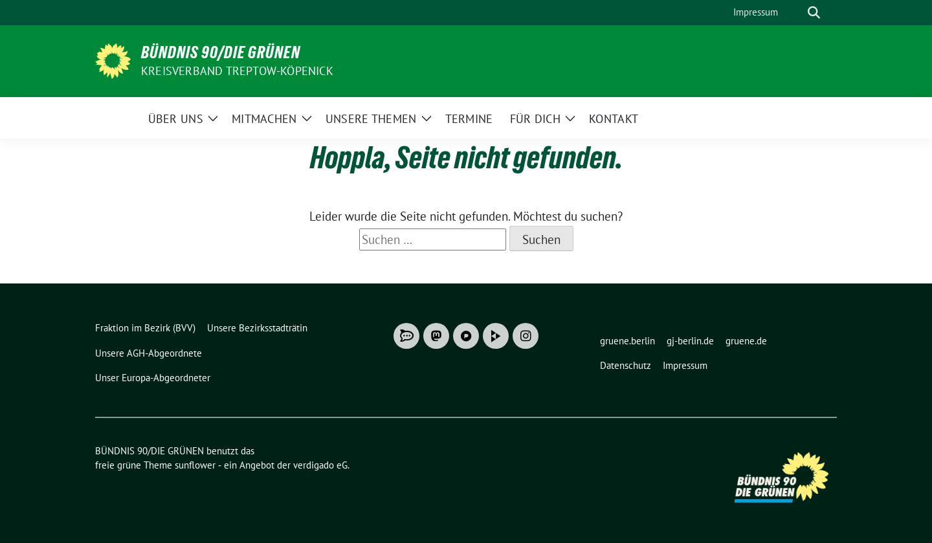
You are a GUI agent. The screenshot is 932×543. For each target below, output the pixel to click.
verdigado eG (320, 465)
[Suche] (795, 12)
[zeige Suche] (814, 12)
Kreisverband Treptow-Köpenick (237, 70)
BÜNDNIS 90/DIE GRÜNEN (220, 52)
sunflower (195, 465)
